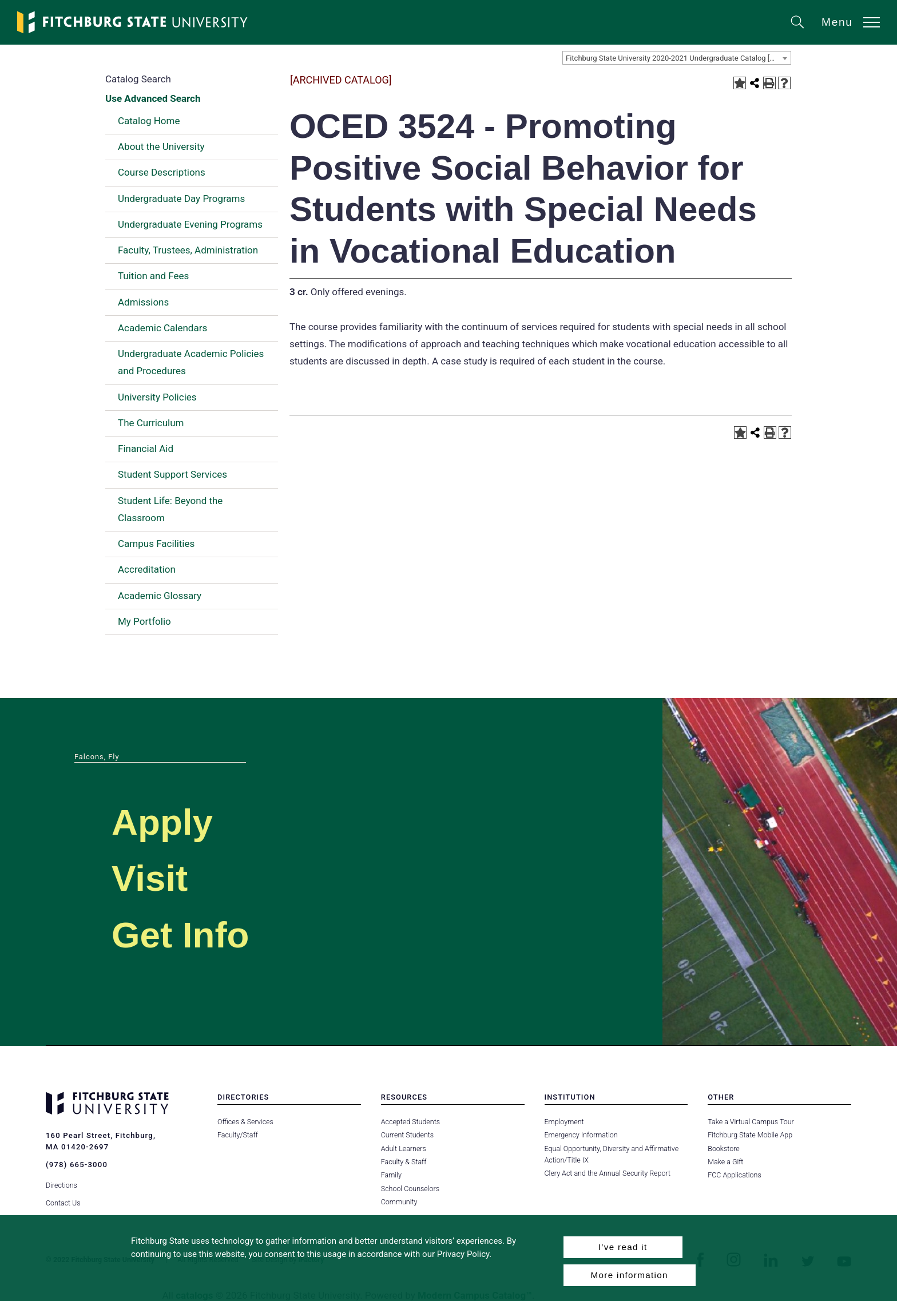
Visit (151, 878)
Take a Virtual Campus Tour (751, 1121)
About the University (161, 146)
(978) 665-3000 (77, 1164)
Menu (837, 22)
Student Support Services (172, 474)
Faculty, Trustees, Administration (188, 250)
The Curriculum (151, 423)
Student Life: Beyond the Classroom (170, 509)
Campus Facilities (156, 543)
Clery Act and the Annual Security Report (607, 1173)
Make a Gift (725, 1161)
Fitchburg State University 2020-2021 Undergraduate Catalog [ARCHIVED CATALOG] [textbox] (678, 58)
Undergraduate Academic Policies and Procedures (191, 362)
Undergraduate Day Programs (181, 198)
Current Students (407, 1135)
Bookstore (723, 1148)
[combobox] (676, 58)
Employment (564, 1121)
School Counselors (410, 1188)
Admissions (143, 302)
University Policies (157, 397)
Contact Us (63, 1201)
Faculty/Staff (237, 1135)
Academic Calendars (162, 328)
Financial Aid (145, 448)
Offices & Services (245, 1121)
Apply (164, 822)
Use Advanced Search (152, 98)
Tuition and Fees (153, 275)
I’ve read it (622, 1247)
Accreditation (147, 569)
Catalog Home (149, 120)
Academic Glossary (159, 595)
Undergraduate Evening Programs (190, 224)
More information (629, 1275)
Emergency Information (581, 1135)
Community (399, 1201)
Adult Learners (403, 1148)
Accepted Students (410, 1121)
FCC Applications (734, 1175)
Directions (61, 1184)
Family (391, 1175)
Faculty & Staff (404, 1161)
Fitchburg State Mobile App (750, 1135)
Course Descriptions (161, 172)
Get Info (182, 934)
